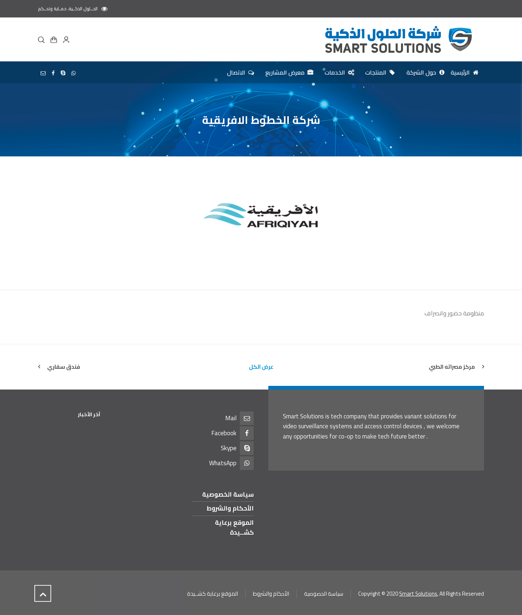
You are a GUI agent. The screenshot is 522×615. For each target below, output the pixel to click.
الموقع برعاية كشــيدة (234, 527)
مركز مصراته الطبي (452, 367)
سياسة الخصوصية (228, 494)
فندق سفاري (63, 367)
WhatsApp (223, 463)
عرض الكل (261, 367)
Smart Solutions (418, 594)
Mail (231, 418)
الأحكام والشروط (230, 508)
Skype (229, 448)
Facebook (224, 433)
